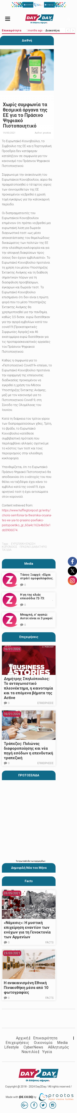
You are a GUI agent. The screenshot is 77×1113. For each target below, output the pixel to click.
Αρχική (22, 1038)
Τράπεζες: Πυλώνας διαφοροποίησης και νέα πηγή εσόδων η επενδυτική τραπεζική (28, 750)
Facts (49, 942)
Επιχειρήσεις (28, 637)
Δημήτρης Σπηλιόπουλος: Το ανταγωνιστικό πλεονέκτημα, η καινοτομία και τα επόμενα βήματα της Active (28, 688)
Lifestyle (11, 1047)
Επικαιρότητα (45, 1038)
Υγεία (47, 1051)
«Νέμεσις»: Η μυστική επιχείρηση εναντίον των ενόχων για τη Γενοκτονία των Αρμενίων (27, 929)
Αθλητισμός (58, 1047)
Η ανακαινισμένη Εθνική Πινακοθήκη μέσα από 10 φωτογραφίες (26, 988)
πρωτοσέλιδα (24, 861)
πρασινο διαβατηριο (33, 546)
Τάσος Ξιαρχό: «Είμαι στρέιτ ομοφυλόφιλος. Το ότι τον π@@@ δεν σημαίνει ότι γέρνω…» (36, 580)
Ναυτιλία (29, 1051)
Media (28, 563)
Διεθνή (27, 40)
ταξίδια (6, 549)
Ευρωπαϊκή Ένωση (23, 543)
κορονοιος (9, 546)
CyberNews (33, 1047)
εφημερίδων (39, 861)
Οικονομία (43, 1042)
